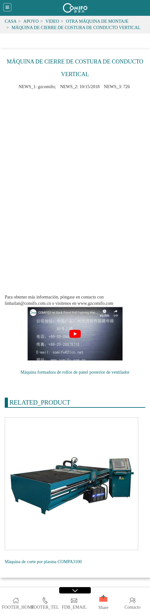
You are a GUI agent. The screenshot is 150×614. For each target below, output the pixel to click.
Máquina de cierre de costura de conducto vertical (75, 27)
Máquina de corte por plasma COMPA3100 (43, 561)
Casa (10, 21)
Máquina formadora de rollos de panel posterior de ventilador (75, 372)
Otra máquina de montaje (97, 21)
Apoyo (31, 21)
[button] (103, 599)
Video (52, 21)
